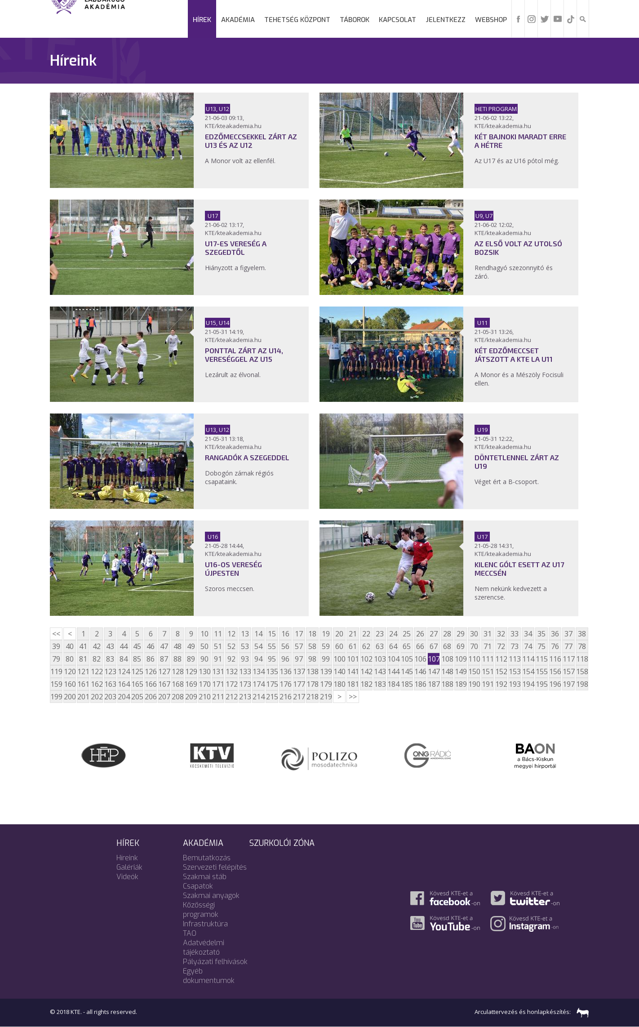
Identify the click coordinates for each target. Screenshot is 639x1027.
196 (555, 684)
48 (177, 646)
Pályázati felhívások (215, 961)
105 (407, 659)
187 (433, 684)
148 (447, 671)
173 (245, 684)
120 (69, 671)
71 (488, 646)
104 (393, 659)
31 (488, 634)
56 (285, 646)
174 (258, 684)
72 (501, 646)
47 (164, 646)
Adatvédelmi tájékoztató (203, 947)
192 (501, 684)
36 (555, 634)
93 (245, 659)
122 (96, 671)
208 (177, 697)
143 (380, 671)
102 (366, 659)
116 (555, 659)
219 (326, 697)
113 (514, 659)
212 (231, 697)
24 (393, 634)
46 (150, 646)
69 (461, 646)
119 (56, 671)
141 (353, 671)
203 (110, 697)
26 (420, 634)
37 (568, 634)
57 (299, 646)
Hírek (202, 19)
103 (380, 659)
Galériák (129, 867)
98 (312, 659)
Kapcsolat (397, 19)
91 (218, 659)
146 (420, 671)
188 (447, 684)
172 (231, 684)
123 (110, 671)
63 (380, 646)
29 (461, 634)
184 (393, 684)
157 (568, 671)
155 (541, 671)
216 (285, 697)
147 (433, 671)
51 (218, 646)
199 (56, 697)
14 (258, 634)
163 (110, 684)
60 (339, 646)
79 (56, 659)
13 (245, 634)
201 (83, 697)
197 (568, 684)
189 (460, 684)
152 (501, 671)
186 (420, 684)
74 (528, 646)
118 (582, 659)
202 (96, 697)
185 (407, 684)
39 (56, 646)
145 (407, 671)
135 (272, 671)
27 (434, 634)
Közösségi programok (200, 909)
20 (339, 634)
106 (420, 659)
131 (218, 671)
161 (83, 684)
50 (204, 646)
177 (299, 684)
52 (231, 646)
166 (150, 684)
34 (528, 634)
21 (353, 634)
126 (150, 671)
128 (177, 671)
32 (501, 634)
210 (204, 697)
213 (245, 697)
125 (137, 671)
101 (353, 659)
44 (124, 646)
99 (326, 659)
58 (312, 646)
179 (326, 684)
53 (245, 646)
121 (83, 671)
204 (123, 697)
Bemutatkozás (207, 858)
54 (258, 646)
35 (541, 634)
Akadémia (238, 19)
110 (474, 659)
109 (460, 659)
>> (353, 697)
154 (528, 671)
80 (70, 659)
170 (204, 684)
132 (231, 671)
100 (339, 659)
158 (582, 671)
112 (501, 659)
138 (312, 671)
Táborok (354, 19)
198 (582, 684)
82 (97, 659)
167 (164, 684)
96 (285, 659)
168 (177, 684)
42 (97, 646)
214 (258, 697)
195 (541, 684)
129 (191, 671)
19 (326, 634)
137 (299, 671)
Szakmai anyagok (211, 895)
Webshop (491, 19)
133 (245, 671)
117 (568, 659)
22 (366, 634)
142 (366, 671)
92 (231, 659)
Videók (127, 876)
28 (447, 634)
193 (514, 684)
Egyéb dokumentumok (209, 975)
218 (312, 697)
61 (353, 646)
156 (555, 671)
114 (528, 659)
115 (541, 659)
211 (218, 697)
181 (353, 684)
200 (69, 697)
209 (191, 697)
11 (218, 634)
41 (83, 646)
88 (177, 659)
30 (474, 634)
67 (434, 646)
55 (272, 646)
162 (96, 684)
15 (272, 634)
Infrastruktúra (205, 924)
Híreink (127, 858)
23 (380, 634)
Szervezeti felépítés (215, 867)
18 (312, 634)
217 (299, 697)
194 (528, 684)
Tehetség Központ (297, 19)
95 (272, 659)
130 (204, 671)
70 (474, 646)
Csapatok (198, 886)
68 (447, 646)
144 (393, 671)
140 (339, 671)
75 (541, 646)
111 (487, 659)
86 (150, 659)
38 (582, 634)
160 (69, 684)
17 (299, 634)
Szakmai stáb (204, 876)
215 (272, 697)
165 (137, 684)
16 (285, 634)
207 (164, 697)
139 (326, 671)
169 (191, 684)
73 (514, 646)
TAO (189, 933)
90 (204, 659)
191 (487, 684)
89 (191, 659)
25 (407, 634)
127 (164, 671)
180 (339, 684)
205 (137, 697)
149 (460, 671)
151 (487, 671)
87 (164, 659)
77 (568, 646)
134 (258, 671)
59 (326, 646)
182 (366, 684)
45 (137, 646)
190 (474, 684)
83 (110, 659)
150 (474, 671)
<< (56, 634)
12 (231, 634)
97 (299, 659)
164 (123, 684)
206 (150, 697)
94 (258, 659)
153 (514, 671)
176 (285, 684)
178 (312, 684)
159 (56, 684)
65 (407, 646)
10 (204, 634)
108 (447, 659)
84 (124, 659)
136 (285, 671)
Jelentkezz (446, 19)
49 (191, 646)
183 (380, 684)
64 (393, 646)
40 (70, 646)
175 (272, 684)
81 (83, 659)
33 (514, 634)
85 (137, 659)
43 (110, 646)
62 (366, 646)
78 (582, 646)
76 (555, 646)
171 (218, 684)
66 (420, 646)
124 (123, 671)
